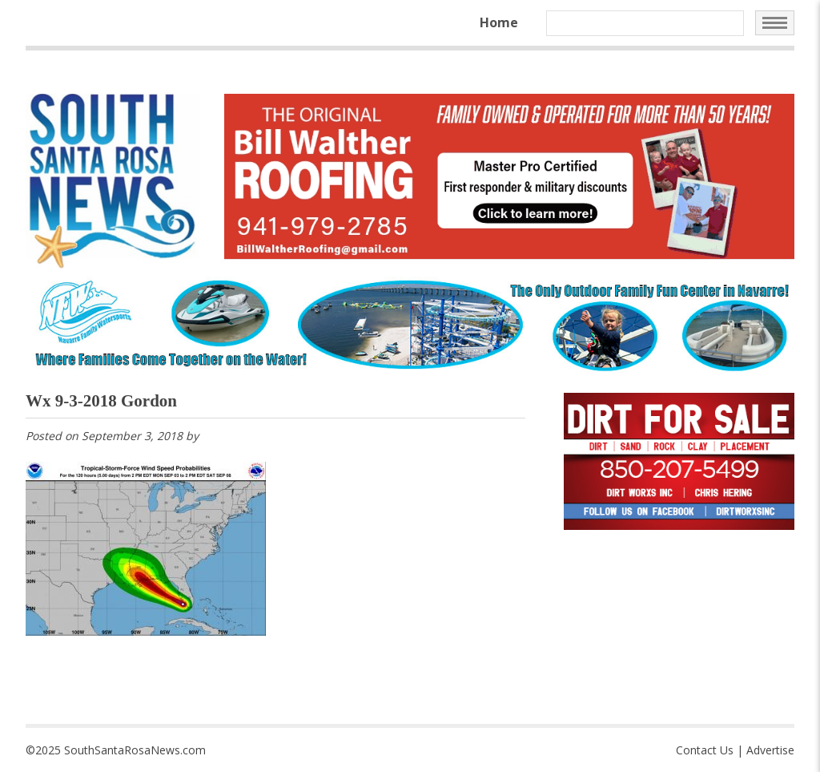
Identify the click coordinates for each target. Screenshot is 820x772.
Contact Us (705, 750)
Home (499, 22)
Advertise (770, 750)
